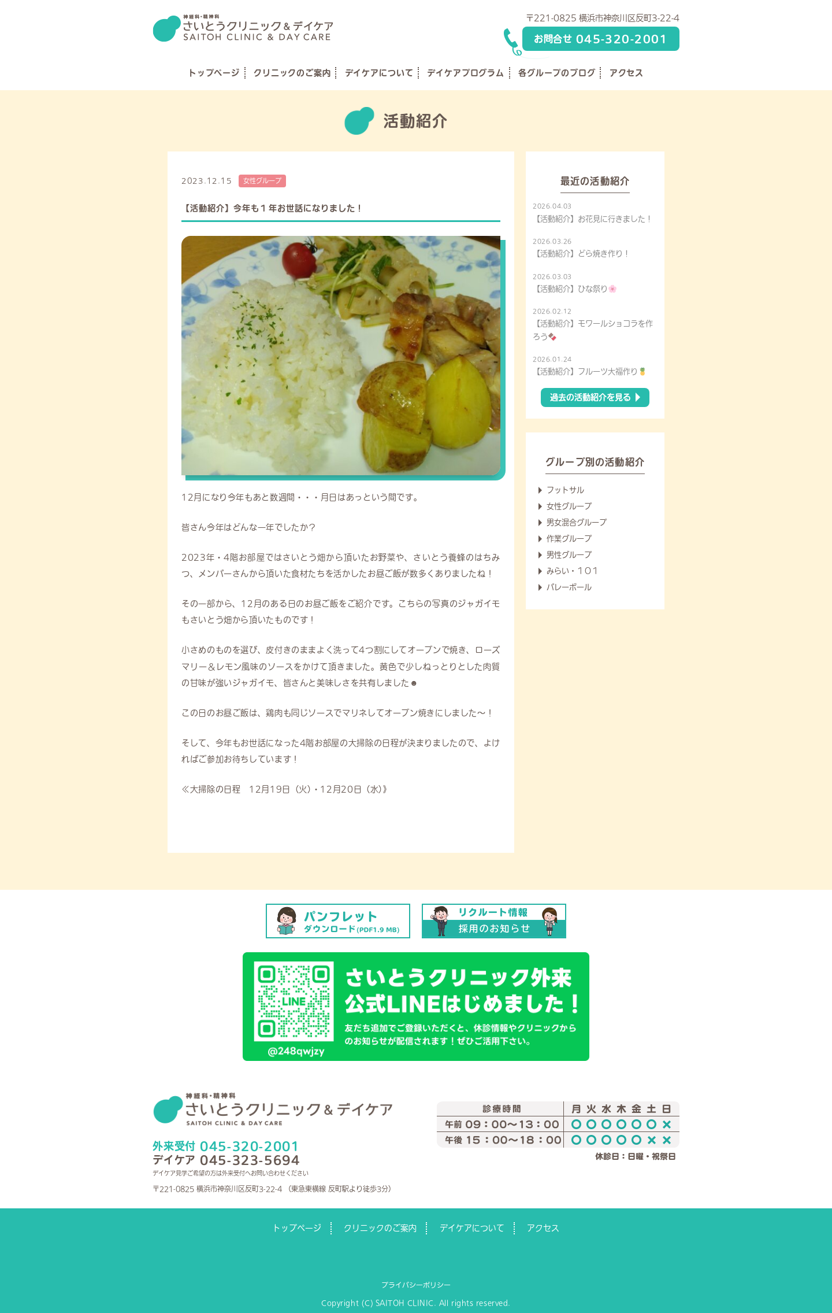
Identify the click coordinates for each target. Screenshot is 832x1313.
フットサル (565, 490)
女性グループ (262, 180)
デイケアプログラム (465, 73)
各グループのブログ (557, 73)
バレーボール (569, 587)
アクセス (627, 73)
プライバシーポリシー (416, 1284)
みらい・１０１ (573, 571)
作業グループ (569, 538)
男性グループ (569, 555)
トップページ (214, 73)
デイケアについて (379, 73)
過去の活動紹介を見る (590, 397)
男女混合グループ (577, 522)
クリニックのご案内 (292, 73)
